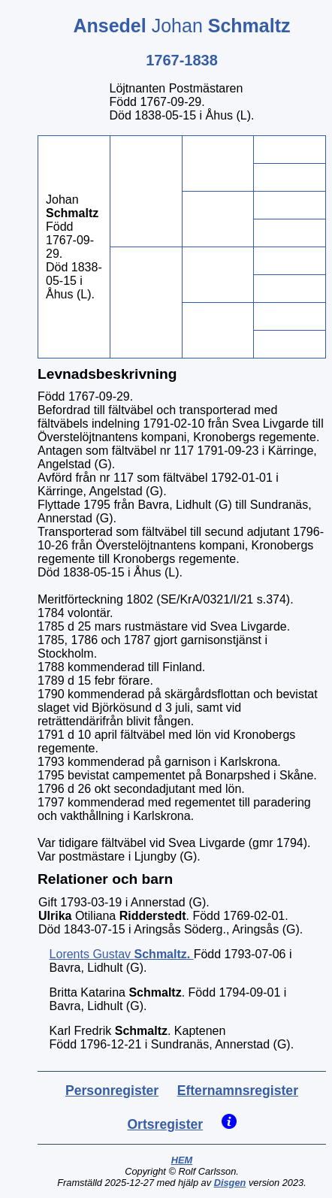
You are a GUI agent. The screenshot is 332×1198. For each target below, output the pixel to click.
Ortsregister (165, 1124)
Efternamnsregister (237, 1090)
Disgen (230, 1182)
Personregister (111, 1090)
